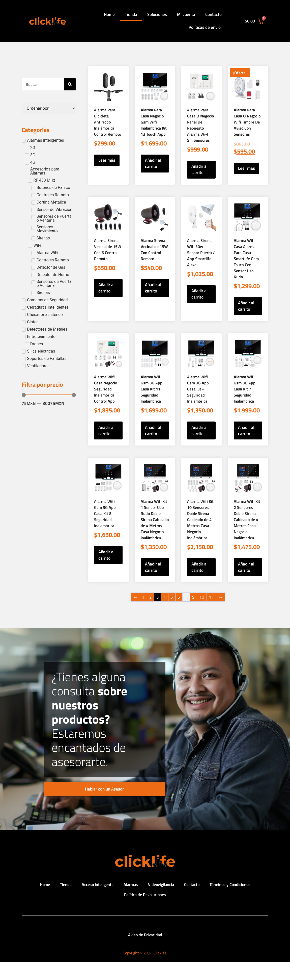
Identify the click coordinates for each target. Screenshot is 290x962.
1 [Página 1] (143, 597)
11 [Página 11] (211, 597)
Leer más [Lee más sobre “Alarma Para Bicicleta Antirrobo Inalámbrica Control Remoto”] (106, 160)
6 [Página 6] (179, 597)
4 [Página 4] (164, 597)
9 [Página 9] (193, 597)
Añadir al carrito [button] (153, 163)
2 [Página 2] (150, 597)
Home (109, 14)
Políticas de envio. (205, 27)
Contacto (213, 14)
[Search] (70, 84)
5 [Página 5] (171, 597)
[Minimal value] (49, 395)
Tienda (131, 14)
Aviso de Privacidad (145, 935)
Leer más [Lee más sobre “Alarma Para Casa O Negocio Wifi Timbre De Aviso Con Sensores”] (246, 168)
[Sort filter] (49, 108)
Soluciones (157, 14)
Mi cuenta (186, 14)
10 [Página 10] (201, 597)
